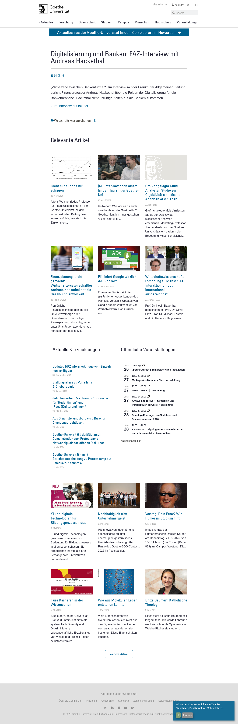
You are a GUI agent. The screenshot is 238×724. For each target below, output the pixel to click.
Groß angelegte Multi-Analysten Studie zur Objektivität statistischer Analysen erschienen (163, 193)
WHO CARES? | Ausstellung (148, 390)
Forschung (66, 22)
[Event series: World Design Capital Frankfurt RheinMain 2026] (148, 397)
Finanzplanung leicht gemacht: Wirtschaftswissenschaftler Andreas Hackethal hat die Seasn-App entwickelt (71, 285)
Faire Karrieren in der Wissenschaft (67, 602)
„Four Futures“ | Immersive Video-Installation (158, 369)
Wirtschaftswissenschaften (72, 120)
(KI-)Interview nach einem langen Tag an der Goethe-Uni (118, 190)
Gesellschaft (87, 22)
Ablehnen (187, 715)
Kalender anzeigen (131, 440)
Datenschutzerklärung (141, 714)
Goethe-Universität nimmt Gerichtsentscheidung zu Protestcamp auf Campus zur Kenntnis (81, 458)
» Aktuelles (46, 22)
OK (178, 715)
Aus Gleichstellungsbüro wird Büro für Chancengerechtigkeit (79, 420)
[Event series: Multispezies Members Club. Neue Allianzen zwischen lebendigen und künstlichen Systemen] (148, 376)
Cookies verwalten (165, 714)
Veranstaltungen (188, 22)
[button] (119, 654)
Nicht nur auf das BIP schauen (67, 188)
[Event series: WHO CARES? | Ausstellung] (148, 386)
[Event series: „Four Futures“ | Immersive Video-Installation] (143, 365)
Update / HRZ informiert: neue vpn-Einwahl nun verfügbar (81, 368)
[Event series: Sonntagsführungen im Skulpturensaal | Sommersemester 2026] (148, 411)
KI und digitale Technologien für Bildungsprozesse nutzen (70, 518)
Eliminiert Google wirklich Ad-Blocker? (117, 278)
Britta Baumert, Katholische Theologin (166, 602)
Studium (106, 22)
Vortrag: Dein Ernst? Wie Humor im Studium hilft (163, 516)
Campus (123, 22)
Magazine (159, 4)
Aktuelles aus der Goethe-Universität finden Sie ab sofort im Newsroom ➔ (119, 32)
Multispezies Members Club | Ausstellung (156, 380)
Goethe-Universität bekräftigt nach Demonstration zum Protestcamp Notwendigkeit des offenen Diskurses (78, 438)
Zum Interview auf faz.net (69, 106)
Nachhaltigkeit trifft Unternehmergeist (112, 516)
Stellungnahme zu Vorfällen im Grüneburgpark (73, 384)
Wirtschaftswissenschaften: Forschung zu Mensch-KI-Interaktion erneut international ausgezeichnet (166, 285)
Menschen (142, 22)
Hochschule (163, 22)
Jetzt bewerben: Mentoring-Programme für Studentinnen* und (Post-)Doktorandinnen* (80, 402)
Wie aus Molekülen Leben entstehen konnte (118, 602)
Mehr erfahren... (215, 708)
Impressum (120, 714)
